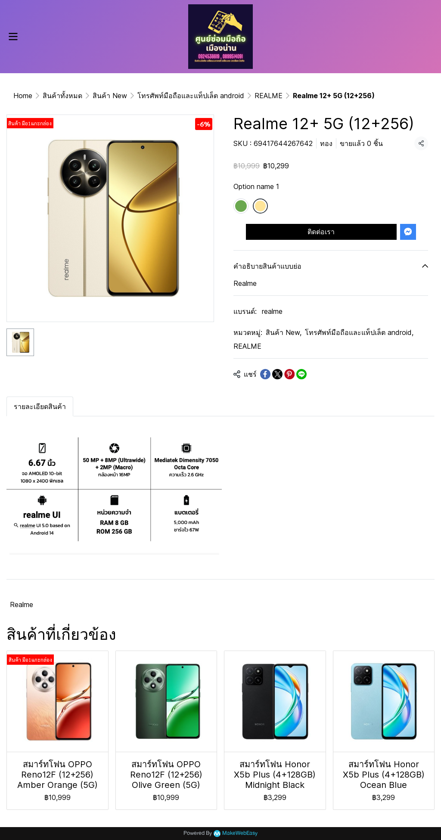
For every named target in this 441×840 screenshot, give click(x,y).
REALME (269, 95)
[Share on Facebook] (265, 374)
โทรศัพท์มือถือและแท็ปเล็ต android (190, 95)
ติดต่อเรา (321, 231)
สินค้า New (110, 95)
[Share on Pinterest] (289, 374)
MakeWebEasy (240, 833)
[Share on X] (277, 374)
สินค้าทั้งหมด (62, 95)
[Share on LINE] (301, 374)
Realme (21, 604)
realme (272, 311)
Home (22, 95)
